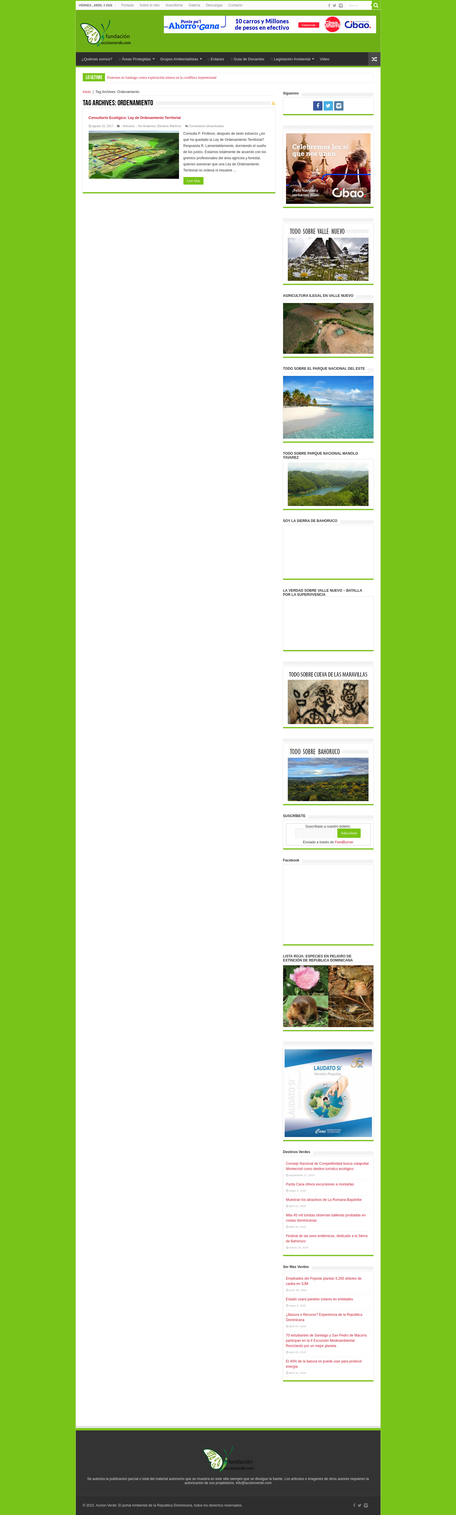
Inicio (87, 92)
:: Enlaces (216, 59)
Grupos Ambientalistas (179, 59)
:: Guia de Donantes (247, 59)
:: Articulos (127, 126)
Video (324, 59)
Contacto (236, 5)
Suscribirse (174, 5)
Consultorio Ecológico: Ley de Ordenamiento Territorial (135, 118)
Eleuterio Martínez (169, 126)
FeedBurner (344, 842)
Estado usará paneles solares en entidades (319, 1299)
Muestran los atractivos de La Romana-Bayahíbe (324, 1200)
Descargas (214, 5)
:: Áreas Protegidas (135, 59)
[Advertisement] (228, 1409)
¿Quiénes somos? (97, 59)
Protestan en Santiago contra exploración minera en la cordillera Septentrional (162, 78)
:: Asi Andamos (145, 126)
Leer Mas (193, 181)
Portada (127, 5)
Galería (194, 5)
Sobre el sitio (149, 5)
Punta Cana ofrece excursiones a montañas (320, 1184)
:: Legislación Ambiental (291, 59)
